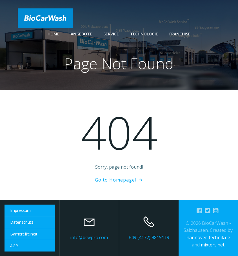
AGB (14, 245)
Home (53, 34)
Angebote (81, 34)
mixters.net (212, 245)
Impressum (20, 210)
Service (111, 34)
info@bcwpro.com (89, 237)
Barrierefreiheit (23, 234)
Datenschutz (21, 222)
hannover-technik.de (208, 237)
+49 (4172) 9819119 (148, 237)
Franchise (179, 34)
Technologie (144, 34)
